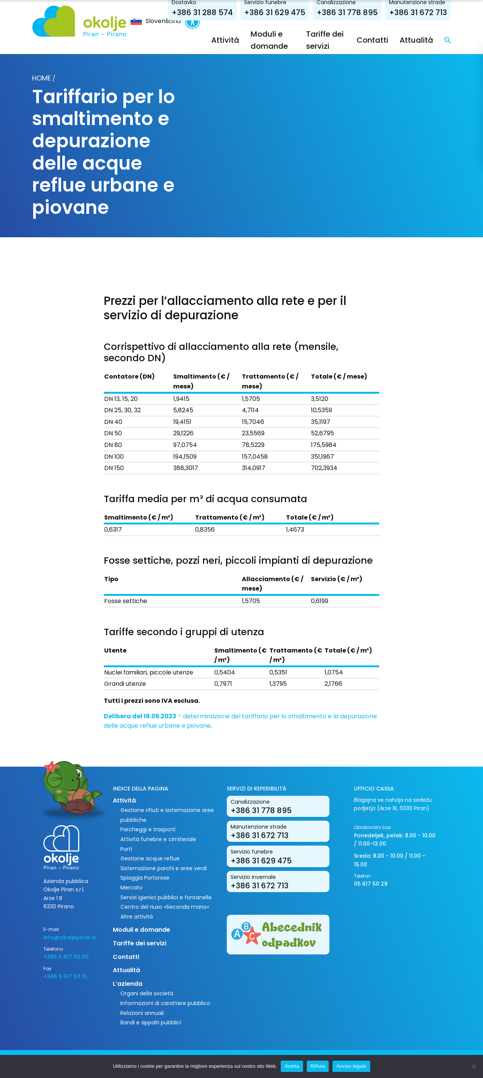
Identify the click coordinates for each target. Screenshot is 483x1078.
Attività (225, 40)
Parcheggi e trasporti (147, 829)
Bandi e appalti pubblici (150, 1022)
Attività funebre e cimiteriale (158, 839)
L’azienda (127, 983)
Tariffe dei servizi (139, 943)
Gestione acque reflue (150, 858)
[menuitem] (156, 21)
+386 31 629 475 (274, 12)
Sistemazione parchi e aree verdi (163, 868)
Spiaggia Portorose (144, 878)
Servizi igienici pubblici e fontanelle (166, 897)
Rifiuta (318, 1066)
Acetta (292, 1066)
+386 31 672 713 (418, 12)
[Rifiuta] (473, 1066)
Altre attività (136, 916)
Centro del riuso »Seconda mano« (164, 907)
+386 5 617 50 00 (66, 956)
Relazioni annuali (142, 1013)
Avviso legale (351, 1066)
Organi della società (146, 993)
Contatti (372, 40)
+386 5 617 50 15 (65, 976)
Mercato (131, 887)
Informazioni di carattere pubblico (165, 1003)
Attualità (416, 40)
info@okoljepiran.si (69, 937)
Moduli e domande (141, 929)
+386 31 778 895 (347, 12)
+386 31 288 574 (202, 12)
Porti (126, 849)
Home (41, 78)
